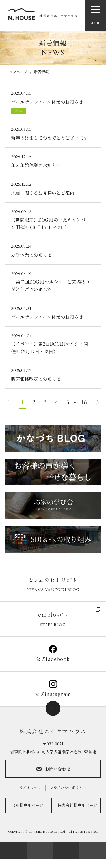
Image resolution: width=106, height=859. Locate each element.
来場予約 (40, 850)
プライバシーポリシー (68, 787)
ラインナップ (92, 850)
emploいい (53, 619)
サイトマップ (30, 787)
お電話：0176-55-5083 (66, 850)
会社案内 (13, 850)
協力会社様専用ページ (77, 805)
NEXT (97, 402)
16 (84, 402)
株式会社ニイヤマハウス (53, 731)
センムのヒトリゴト (53, 584)
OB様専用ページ (28, 805)
